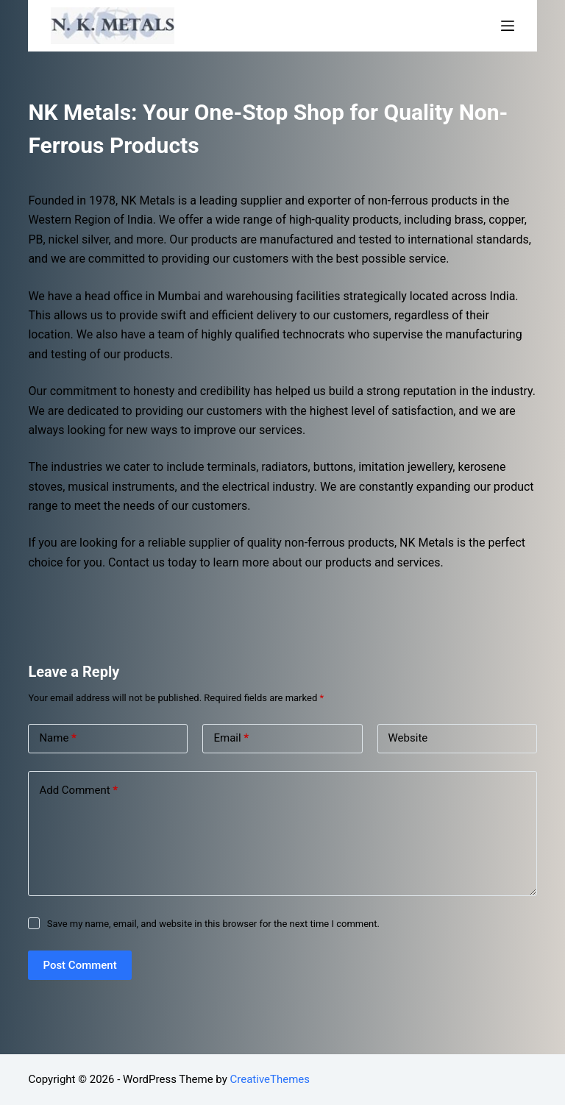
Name (58, 738)
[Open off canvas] (507, 25)
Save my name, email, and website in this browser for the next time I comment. (213, 923)
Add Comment (78, 790)
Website (408, 738)
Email (231, 738)
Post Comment (79, 965)
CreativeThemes (270, 1079)
